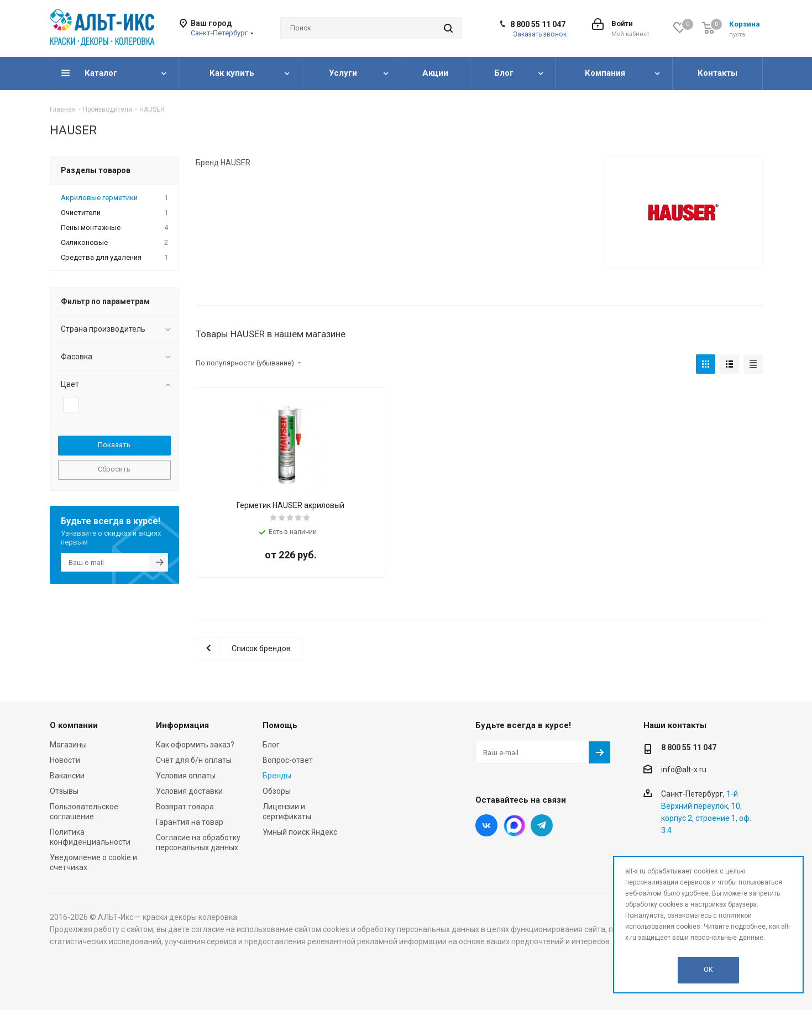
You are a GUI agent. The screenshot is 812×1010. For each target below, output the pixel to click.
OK (708, 969)
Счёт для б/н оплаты (194, 760)
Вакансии (67, 775)
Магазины (68, 744)
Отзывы (64, 791)
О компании (74, 725)
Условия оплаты (186, 775)
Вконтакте (486, 825)
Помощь (280, 725)
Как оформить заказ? (195, 744)
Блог (271, 744)
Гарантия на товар (189, 822)
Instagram (514, 825)
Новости (65, 760)
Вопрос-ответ (288, 760)
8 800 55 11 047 (537, 24)
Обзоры (277, 791)
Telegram (542, 825)
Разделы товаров (95, 170)
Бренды (277, 775)
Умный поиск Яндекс (300, 832)
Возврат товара (185, 806)
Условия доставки (189, 791)
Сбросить (114, 469)
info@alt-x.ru (683, 769)
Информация (182, 725)
